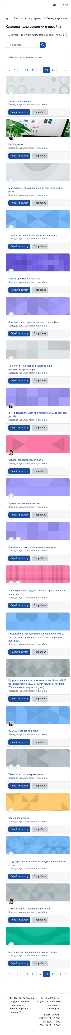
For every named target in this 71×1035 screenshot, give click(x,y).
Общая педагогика (18, 818)
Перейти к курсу (19, 112)
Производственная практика (24, 503)
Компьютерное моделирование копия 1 (30, 908)
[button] (55, 5)
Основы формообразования (24, 278)
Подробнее (40, 112)
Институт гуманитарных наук (33, 18)
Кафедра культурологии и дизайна (25, 57)
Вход (65, 4)
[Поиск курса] (23, 45)
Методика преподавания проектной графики (33, 952)
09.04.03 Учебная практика (23, 730)
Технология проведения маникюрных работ (32, 235)
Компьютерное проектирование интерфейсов (33, 322)
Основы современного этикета (25, 459)
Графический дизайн (19, 101)
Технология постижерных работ (26, 774)
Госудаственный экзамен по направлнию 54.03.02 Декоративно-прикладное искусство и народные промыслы (36, 637)
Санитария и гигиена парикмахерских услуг (32, 547)
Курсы (8, 18)
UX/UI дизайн (15, 144)
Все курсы (17, 18)
